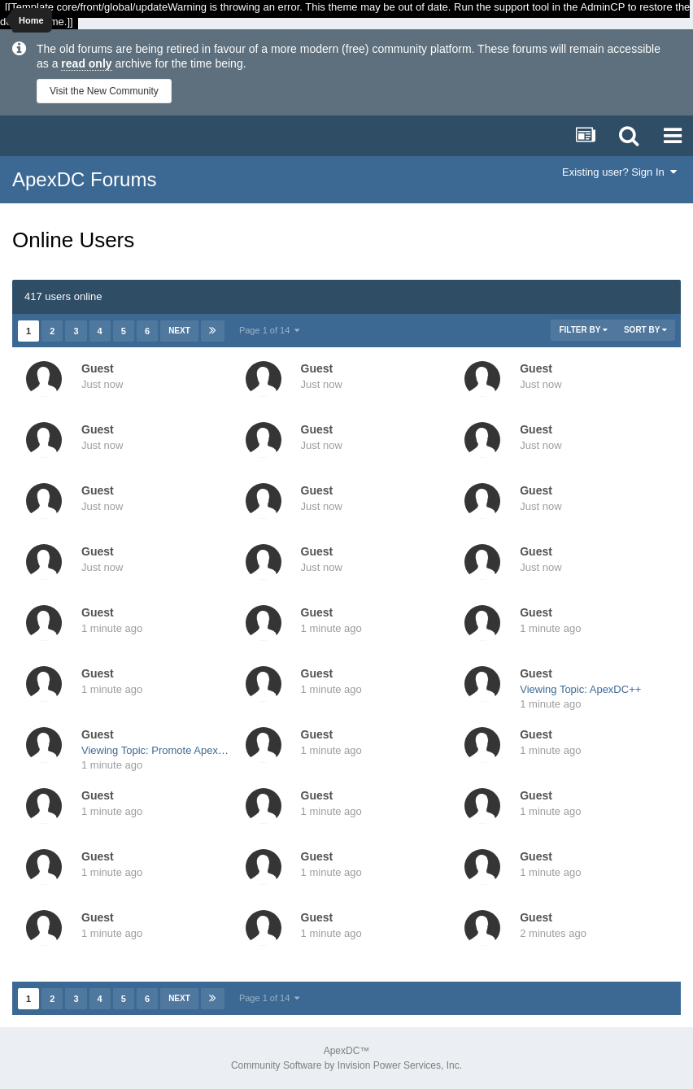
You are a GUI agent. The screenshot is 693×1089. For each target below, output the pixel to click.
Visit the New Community (104, 91)
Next (179, 330)
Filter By (583, 329)
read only (86, 63)
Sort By (645, 329)
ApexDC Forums (84, 179)
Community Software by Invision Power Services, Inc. (346, 1065)
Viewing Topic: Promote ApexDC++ (163, 750)
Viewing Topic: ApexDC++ (580, 689)
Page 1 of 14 (269, 330)
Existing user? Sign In (619, 172)
